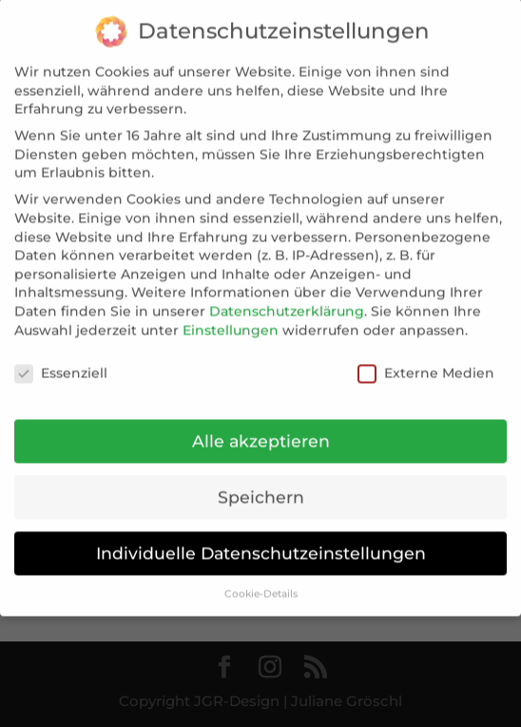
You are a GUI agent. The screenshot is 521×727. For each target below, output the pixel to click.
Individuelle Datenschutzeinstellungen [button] (261, 539)
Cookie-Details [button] (261, 580)
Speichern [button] (261, 483)
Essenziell (60, 361)
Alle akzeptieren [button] (261, 427)
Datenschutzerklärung (286, 297)
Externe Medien (425, 361)
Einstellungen (231, 316)
